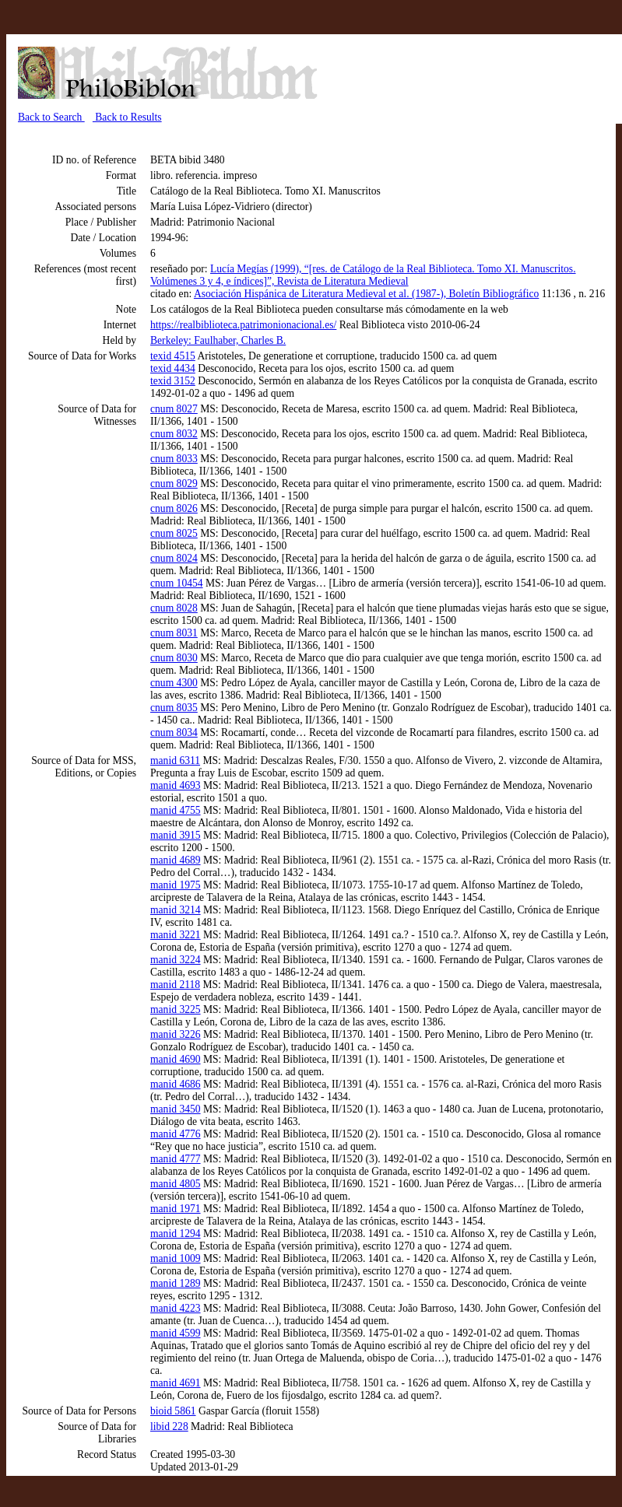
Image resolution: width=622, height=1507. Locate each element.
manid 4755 (175, 810)
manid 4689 (175, 860)
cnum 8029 (174, 483)
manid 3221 (175, 935)
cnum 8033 (174, 458)
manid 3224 (175, 960)
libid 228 (169, 1426)
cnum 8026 (174, 508)
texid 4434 (172, 368)
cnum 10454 (176, 583)
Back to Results (127, 117)
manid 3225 (175, 1009)
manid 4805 (175, 1184)
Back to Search (51, 117)
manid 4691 (175, 1383)
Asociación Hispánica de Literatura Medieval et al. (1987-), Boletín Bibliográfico (366, 294)
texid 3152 (172, 381)
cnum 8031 (174, 633)
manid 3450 (175, 1109)
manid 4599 (175, 1333)
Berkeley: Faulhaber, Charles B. (218, 340)
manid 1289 (175, 1283)
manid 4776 (175, 1134)
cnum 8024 (174, 558)
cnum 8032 (174, 434)
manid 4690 (175, 1059)
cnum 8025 (174, 533)
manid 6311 (175, 760)
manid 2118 (175, 984)
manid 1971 (175, 1208)
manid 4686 (175, 1084)
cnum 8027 (174, 409)
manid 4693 (175, 785)
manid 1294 (175, 1233)
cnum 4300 (174, 683)
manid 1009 (175, 1258)
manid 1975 (175, 885)
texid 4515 (172, 356)
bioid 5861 (173, 1411)
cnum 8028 (174, 608)
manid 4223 (175, 1308)
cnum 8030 (174, 658)
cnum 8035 (174, 707)
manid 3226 (175, 1034)
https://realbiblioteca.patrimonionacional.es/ (243, 325)
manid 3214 (175, 910)
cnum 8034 (174, 732)
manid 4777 (175, 1159)
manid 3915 (175, 835)
